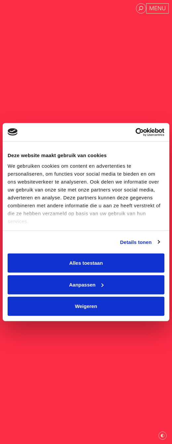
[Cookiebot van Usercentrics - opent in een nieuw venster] (135, 132)
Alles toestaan (86, 263)
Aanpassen (86, 284)
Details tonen (135, 242)
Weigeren (86, 306)
